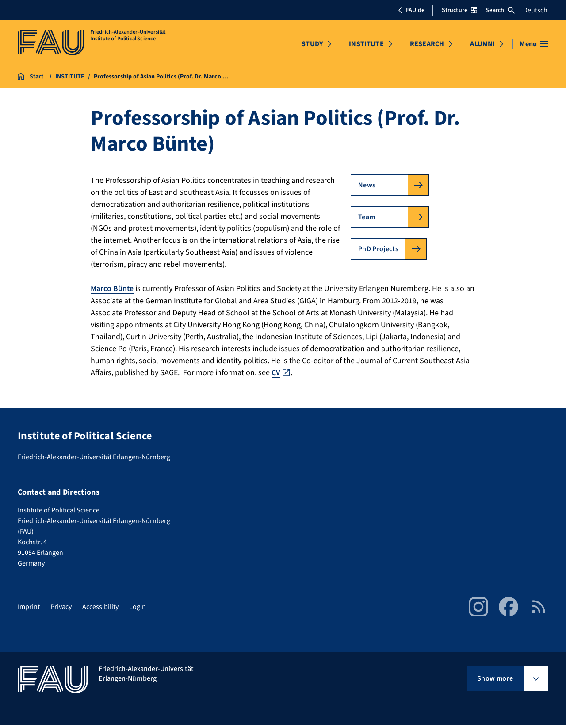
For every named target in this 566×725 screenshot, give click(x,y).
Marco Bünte (112, 288)
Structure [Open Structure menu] (459, 10)
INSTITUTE (366, 44)
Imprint (29, 606)
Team (366, 217)
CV (276, 372)
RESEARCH (427, 44)
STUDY (312, 44)
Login (137, 606)
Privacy (61, 606)
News (366, 185)
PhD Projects (378, 249)
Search (500, 10)
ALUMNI (482, 44)
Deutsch (535, 10)
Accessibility (100, 606)
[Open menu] (534, 44)
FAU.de (411, 10)
